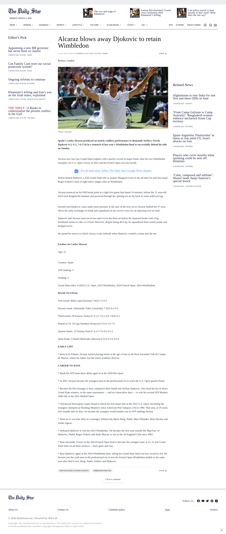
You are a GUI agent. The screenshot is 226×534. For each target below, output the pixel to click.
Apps (167, 509)
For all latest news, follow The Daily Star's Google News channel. (113, 170)
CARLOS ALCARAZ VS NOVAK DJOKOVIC (74, 471)
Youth (130, 25)
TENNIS (105, 53)
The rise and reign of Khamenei (105, 12)
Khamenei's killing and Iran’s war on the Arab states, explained (30, 94)
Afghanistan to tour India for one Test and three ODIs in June (194, 97)
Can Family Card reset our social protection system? (29, 65)
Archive (214, 509)
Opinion (27, 25)
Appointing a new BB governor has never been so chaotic (28, 49)
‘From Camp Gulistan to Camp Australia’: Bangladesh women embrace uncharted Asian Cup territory (193, 117)
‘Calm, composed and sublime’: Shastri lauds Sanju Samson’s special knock (193, 178)
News (12, 25)
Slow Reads (113, 25)
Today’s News (194, 25)
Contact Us (63, 509)
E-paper (180, 25)
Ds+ (143, 25)
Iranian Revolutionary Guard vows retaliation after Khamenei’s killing (156, 12)
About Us (13, 509)
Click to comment (113, 479)
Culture (94, 25)
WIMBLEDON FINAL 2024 (102, 471)
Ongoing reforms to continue (26, 79)
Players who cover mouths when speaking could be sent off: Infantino (193, 158)
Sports (60, 25)
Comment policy (117, 509)
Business (43, 25)
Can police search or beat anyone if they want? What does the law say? (202, 12)
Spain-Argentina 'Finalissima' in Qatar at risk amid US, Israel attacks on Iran (193, 138)
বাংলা (171, 25)
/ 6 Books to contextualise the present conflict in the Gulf (29, 111)
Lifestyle (77, 25)
